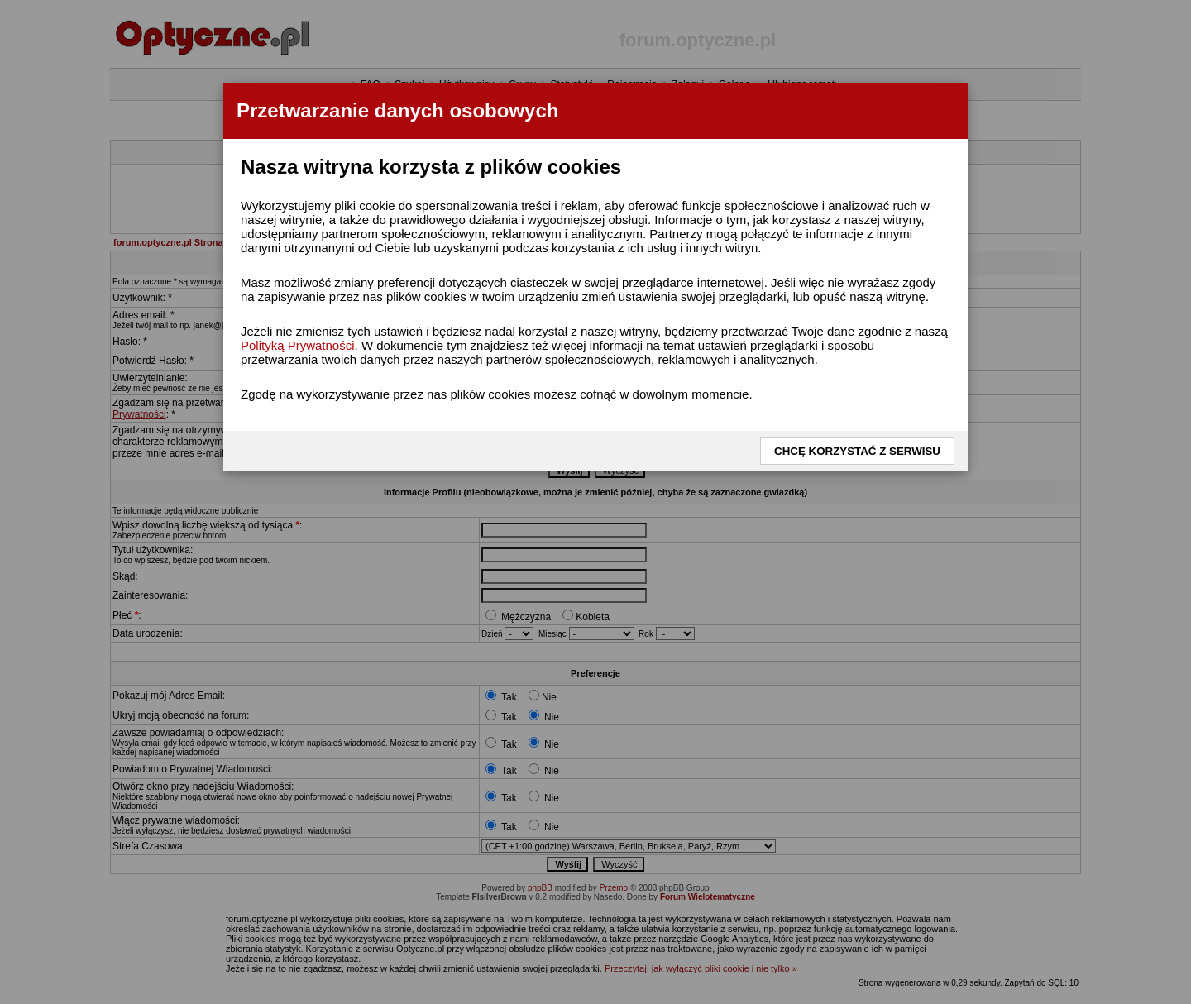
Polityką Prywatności (298, 345)
